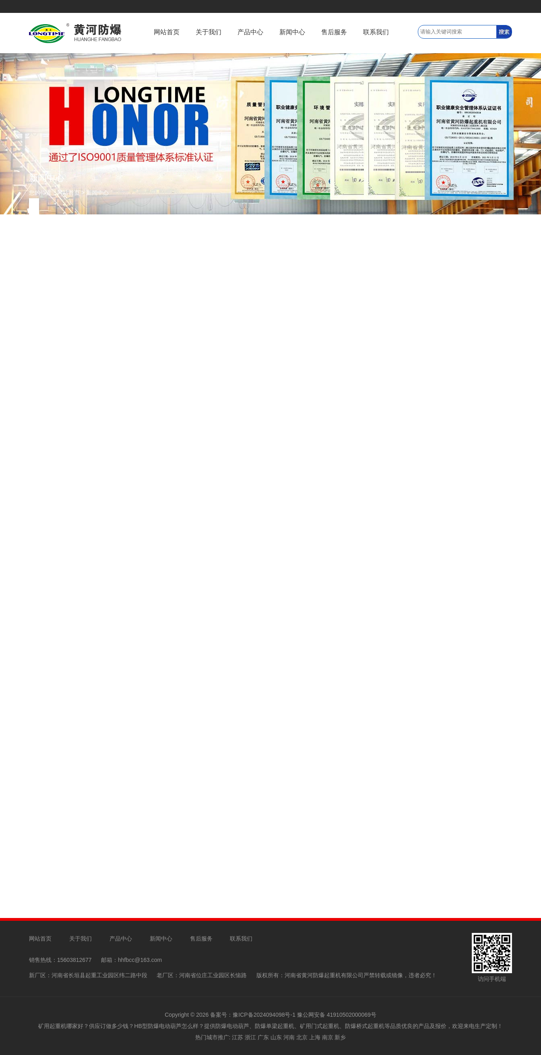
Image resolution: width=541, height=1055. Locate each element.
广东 (263, 1037)
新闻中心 (292, 32)
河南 (289, 1037)
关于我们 (208, 32)
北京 (302, 1037)
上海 (314, 1037)
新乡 (340, 1037)
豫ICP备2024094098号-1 (264, 1014)
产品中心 (250, 32)
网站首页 (167, 32)
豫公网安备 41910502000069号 (336, 1014)
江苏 (237, 1037)
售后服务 (334, 32)
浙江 (250, 1037)
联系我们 (376, 32)
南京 (327, 1037)
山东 (276, 1037)
